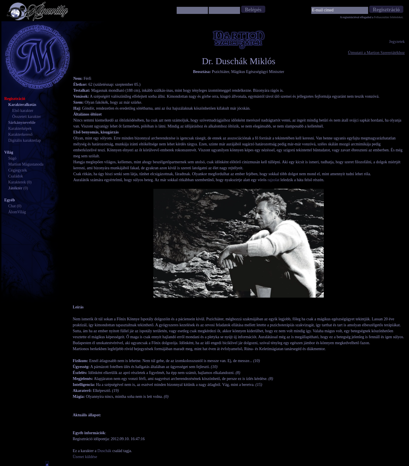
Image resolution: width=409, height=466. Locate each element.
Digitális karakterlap (24, 140)
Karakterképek (20, 128)
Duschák (104, 451)
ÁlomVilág (17, 212)
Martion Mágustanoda (25, 164)
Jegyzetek (397, 41)
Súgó (12, 158)
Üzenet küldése (85, 457)
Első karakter (22, 110)
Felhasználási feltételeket (388, 17)
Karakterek (17, 182)
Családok (15, 176)
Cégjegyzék (17, 170)
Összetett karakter (26, 116)
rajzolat (273, 180)
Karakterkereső (20, 134)
